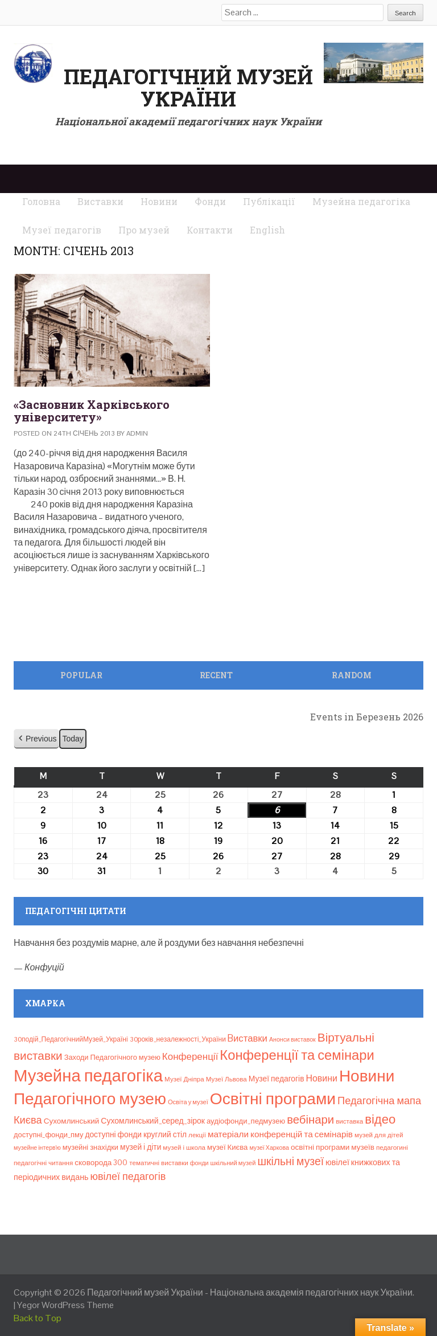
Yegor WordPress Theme (65, 1305)
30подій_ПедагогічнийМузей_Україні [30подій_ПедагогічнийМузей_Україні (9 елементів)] (71, 1039)
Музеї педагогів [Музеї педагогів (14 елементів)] (276, 1078)
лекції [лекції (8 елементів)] (197, 1135)
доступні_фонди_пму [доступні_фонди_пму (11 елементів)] (48, 1135)
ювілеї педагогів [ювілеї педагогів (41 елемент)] (128, 1176)
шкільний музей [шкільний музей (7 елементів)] (233, 1163)
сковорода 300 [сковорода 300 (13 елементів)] (101, 1162)
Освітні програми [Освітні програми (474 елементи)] (273, 1098)
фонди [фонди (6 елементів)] (199, 1163)
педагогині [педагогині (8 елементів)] (392, 1147)
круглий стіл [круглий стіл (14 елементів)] (165, 1134)
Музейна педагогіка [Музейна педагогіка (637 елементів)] (88, 1076)
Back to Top (37, 1318)
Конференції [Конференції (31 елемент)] (190, 1056)
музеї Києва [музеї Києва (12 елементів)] (227, 1147)
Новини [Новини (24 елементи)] (321, 1078)
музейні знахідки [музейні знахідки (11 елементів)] (90, 1147)
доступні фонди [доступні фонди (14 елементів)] (113, 1134)
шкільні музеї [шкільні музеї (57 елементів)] (290, 1161)
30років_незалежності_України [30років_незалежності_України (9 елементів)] (178, 1039)
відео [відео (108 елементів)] (380, 1119)
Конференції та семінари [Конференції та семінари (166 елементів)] (297, 1055)
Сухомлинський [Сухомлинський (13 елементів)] (72, 1121)
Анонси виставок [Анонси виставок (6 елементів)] (292, 1039)
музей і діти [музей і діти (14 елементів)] (140, 1147)
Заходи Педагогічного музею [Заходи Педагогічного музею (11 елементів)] (112, 1057)
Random (352, 675)
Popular (81, 675)
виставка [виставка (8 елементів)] (349, 1121)
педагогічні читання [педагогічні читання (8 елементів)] (43, 1163)
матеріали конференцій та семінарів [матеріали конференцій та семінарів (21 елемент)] (280, 1134)
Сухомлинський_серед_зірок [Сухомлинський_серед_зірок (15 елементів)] (153, 1121)
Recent (216, 675)
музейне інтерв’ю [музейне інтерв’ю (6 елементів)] (37, 1147)
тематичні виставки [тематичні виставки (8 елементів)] (158, 1163)
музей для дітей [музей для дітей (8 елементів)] (378, 1135)
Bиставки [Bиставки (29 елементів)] (247, 1038)
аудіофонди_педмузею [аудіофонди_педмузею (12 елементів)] (246, 1121)
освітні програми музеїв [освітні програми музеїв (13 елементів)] (332, 1147)
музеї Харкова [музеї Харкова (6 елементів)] (269, 1147)
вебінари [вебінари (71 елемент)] (310, 1119)
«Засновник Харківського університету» (92, 410)
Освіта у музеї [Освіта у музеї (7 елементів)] (188, 1102)
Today (72, 738)
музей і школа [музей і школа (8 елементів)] (184, 1147)
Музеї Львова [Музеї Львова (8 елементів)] (226, 1079)
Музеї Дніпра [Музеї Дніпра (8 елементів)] (184, 1079)
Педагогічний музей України (188, 88)
